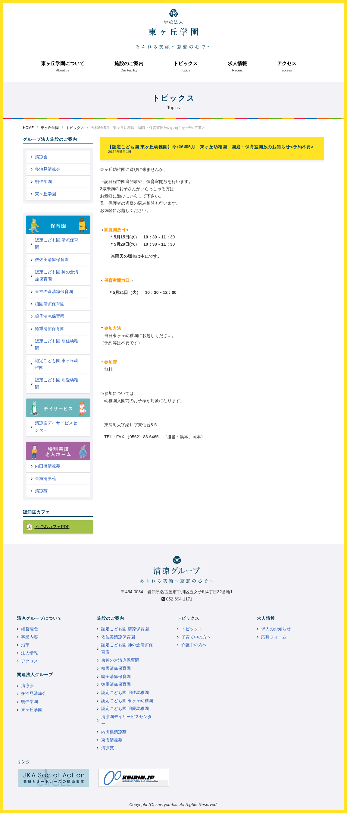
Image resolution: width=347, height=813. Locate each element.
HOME (28, 128)
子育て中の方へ (196, 637)
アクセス (286, 63)
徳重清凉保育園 (49, 328)
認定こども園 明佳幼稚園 (56, 345)
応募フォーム (273, 637)
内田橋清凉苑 (47, 466)
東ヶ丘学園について (62, 63)
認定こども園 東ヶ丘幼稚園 (56, 364)
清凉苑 (41, 490)
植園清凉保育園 (49, 303)
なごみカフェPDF (51, 526)
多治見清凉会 (47, 169)
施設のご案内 (128, 63)
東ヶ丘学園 (50, 128)
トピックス (186, 63)
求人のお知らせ (276, 628)
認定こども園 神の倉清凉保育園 (56, 275)
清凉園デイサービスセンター (56, 427)
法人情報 (29, 653)
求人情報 (237, 63)
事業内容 (29, 637)
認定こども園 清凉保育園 (56, 244)
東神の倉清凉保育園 (54, 291)
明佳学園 (43, 181)
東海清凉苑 (45, 478)
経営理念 (29, 628)
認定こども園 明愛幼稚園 (56, 383)
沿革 (25, 644)
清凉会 (41, 156)
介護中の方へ (194, 644)
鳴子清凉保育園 (49, 316)
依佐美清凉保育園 (52, 259)
